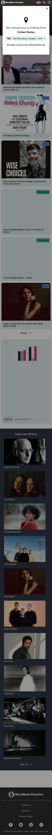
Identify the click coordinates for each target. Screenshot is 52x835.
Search (44, 2)
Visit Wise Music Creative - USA (27, 38)
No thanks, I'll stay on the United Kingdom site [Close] (47, 8)
